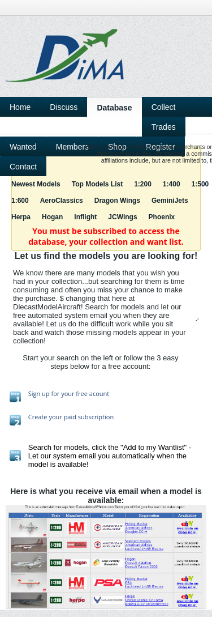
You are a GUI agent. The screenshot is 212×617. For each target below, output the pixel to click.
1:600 (20, 201)
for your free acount (80, 393)
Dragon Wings (117, 201)
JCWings (122, 217)
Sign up (39, 393)
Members (72, 146)
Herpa (21, 217)
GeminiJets (170, 201)
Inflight (85, 217)
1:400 (171, 184)
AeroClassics (61, 201)
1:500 (200, 184)
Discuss (63, 107)
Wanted (23, 146)
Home (20, 107)
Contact (23, 166)
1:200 (143, 184)
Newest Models (35, 184)
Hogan (52, 217)
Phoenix (162, 217)
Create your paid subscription (71, 416)
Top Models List (97, 184)
